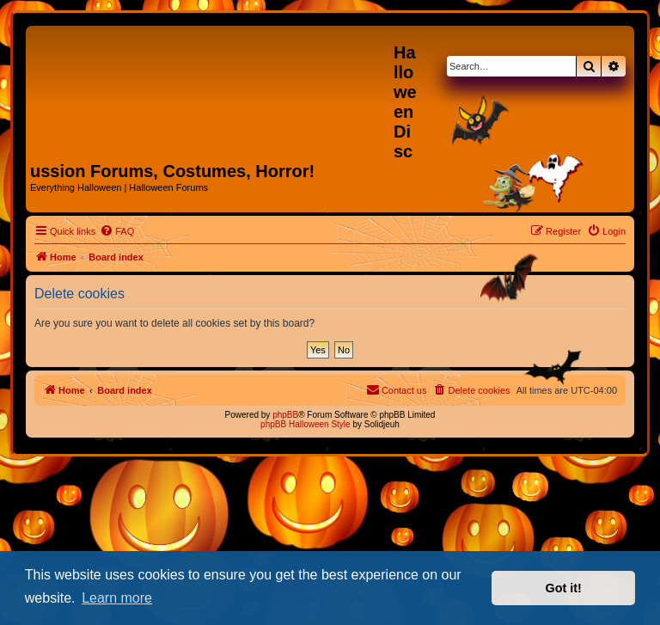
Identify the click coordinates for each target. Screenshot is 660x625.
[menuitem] (117, 231)
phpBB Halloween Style (305, 424)
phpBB (285, 415)
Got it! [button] (564, 588)
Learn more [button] (117, 598)
